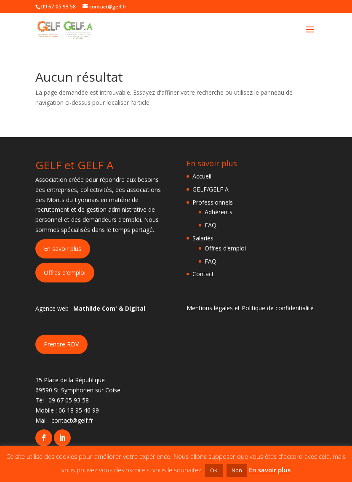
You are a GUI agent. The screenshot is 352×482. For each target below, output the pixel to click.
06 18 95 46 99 (79, 410)
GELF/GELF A (210, 189)
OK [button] (214, 470)
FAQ (210, 225)
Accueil (201, 176)
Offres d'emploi (64, 273)
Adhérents (218, 212)
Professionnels (212, 202)
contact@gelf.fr (72, 420)
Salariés (202, 238)
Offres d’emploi (225, 248)
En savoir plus (62, 249)
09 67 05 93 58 (68, 400)
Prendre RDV (61, 344)
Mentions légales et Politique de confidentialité (250, 308)
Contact (203, 274)
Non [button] (237, 470)
